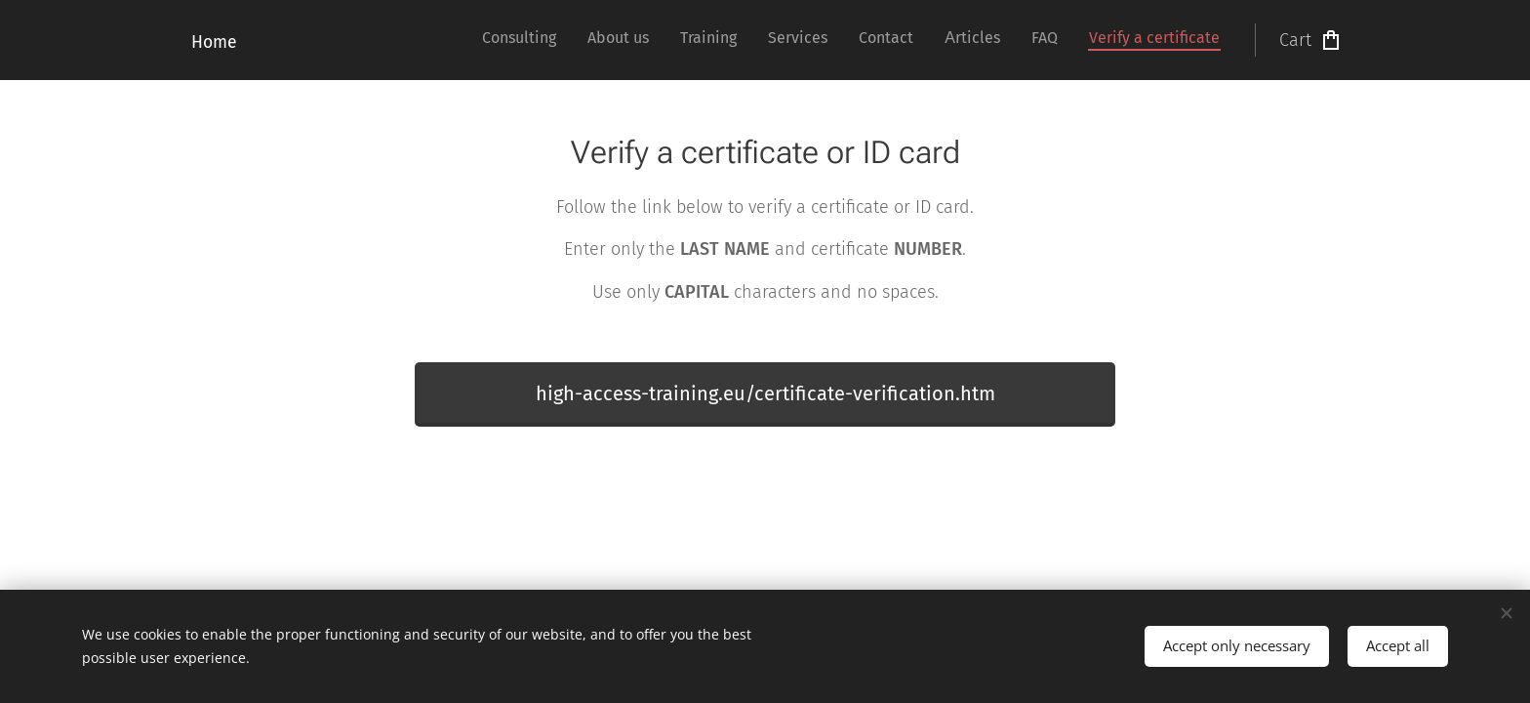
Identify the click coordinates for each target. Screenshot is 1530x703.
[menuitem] (1006, 40)
